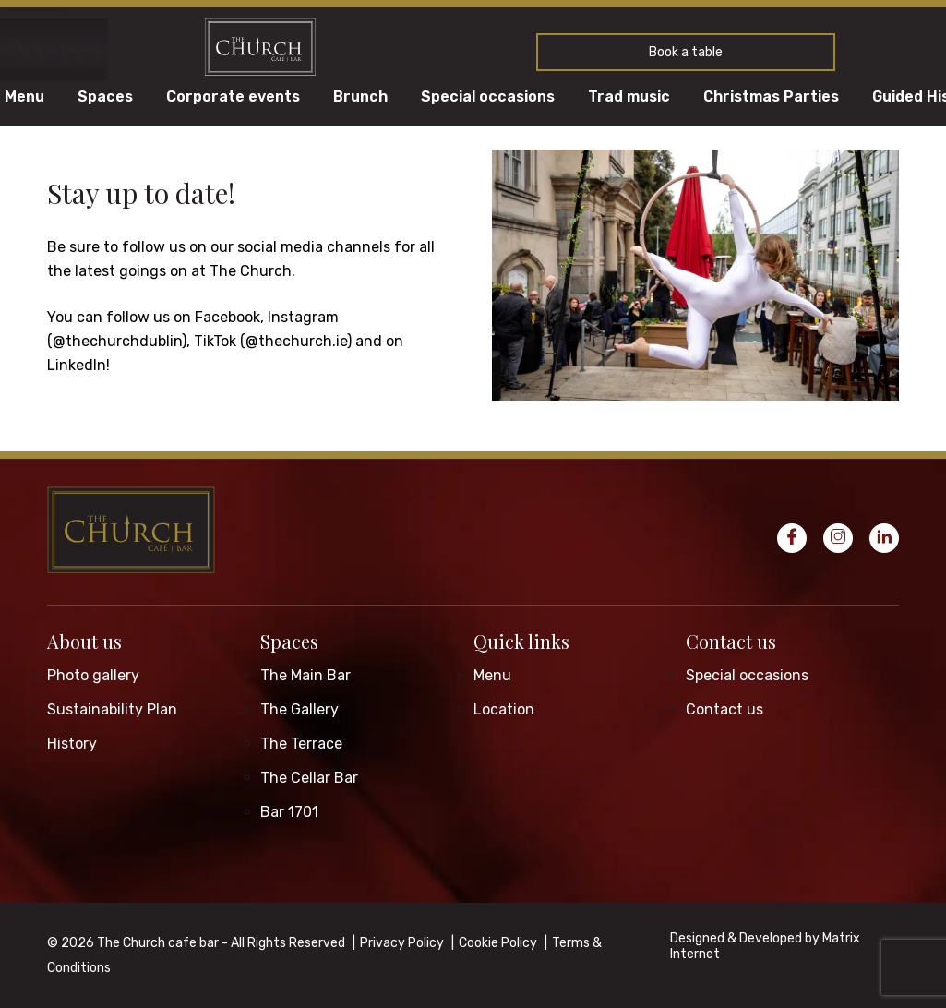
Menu (24, 97)
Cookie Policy (498, 943)
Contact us (731, 641)
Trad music (629, 97)
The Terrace (301, 743)
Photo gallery (93, 675)
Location (503, 709)
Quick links (521, 641)
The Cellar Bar (309, 777)
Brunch (360, 97)
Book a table (686, 52)
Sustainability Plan (112, 709)
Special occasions (488, 97)
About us (84, 641)
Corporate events (233, 97)
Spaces (105, 97)
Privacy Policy (402, 943)
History (72, 743)
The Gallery (299, 709)
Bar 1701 (289, 812)
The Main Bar (305, 675)
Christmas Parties (771, 97)
